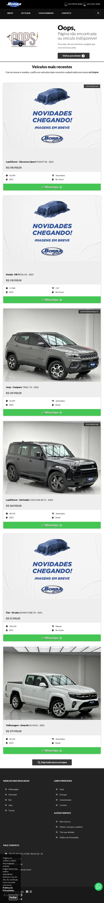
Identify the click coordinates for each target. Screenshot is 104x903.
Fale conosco (63, 821)
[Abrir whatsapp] (98, 886)
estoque (94, 72)
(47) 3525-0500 (93, 4)
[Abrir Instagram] (31, 891)
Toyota (9, 810)
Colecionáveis (46, 13)
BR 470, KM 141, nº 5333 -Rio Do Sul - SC (24, 854)
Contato (66, 13)
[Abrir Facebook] (27, 891)
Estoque (25, 13)
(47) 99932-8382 (75, 4)
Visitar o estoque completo (69, 827)
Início (10, 13)
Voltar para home (74, 55)
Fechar (13, 897)
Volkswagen (12, 789)
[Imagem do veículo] (52, 119)
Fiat (8, 800)
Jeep (8, 805)
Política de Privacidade (67, 837)
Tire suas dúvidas (65, 832)
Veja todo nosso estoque (52, 762)
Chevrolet (11, 794)
